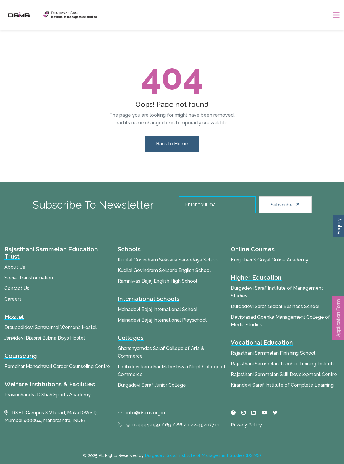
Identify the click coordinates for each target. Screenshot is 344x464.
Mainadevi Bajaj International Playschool (162, 320)
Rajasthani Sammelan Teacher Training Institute (283, 364)
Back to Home (172, 143)
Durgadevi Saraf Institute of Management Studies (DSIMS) (203, 455)
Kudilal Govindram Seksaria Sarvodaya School (168, 260)
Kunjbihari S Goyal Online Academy (269, 260)
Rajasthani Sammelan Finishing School (273, 353)
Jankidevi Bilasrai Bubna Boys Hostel (44, 338)
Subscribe (286, 204)
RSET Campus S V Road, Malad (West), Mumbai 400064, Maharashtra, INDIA (51, 416)
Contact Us (16, 288)
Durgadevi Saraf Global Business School (275, 306)
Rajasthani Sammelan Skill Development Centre (284, 374)
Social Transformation (28, 278)
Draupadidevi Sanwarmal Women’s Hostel (50, 327)
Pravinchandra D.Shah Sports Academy (47, 395)
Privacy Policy (246, 425)
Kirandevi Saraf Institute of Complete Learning (282, 385)
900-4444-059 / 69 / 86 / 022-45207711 (168, 425)
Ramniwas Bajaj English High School (157, 281)
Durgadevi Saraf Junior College (152, 385)
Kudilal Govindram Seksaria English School (164, 270)
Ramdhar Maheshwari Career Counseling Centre (57, 366)
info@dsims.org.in (141, 413)
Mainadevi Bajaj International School (157, 309)
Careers (13, 299)
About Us (14, 267)
